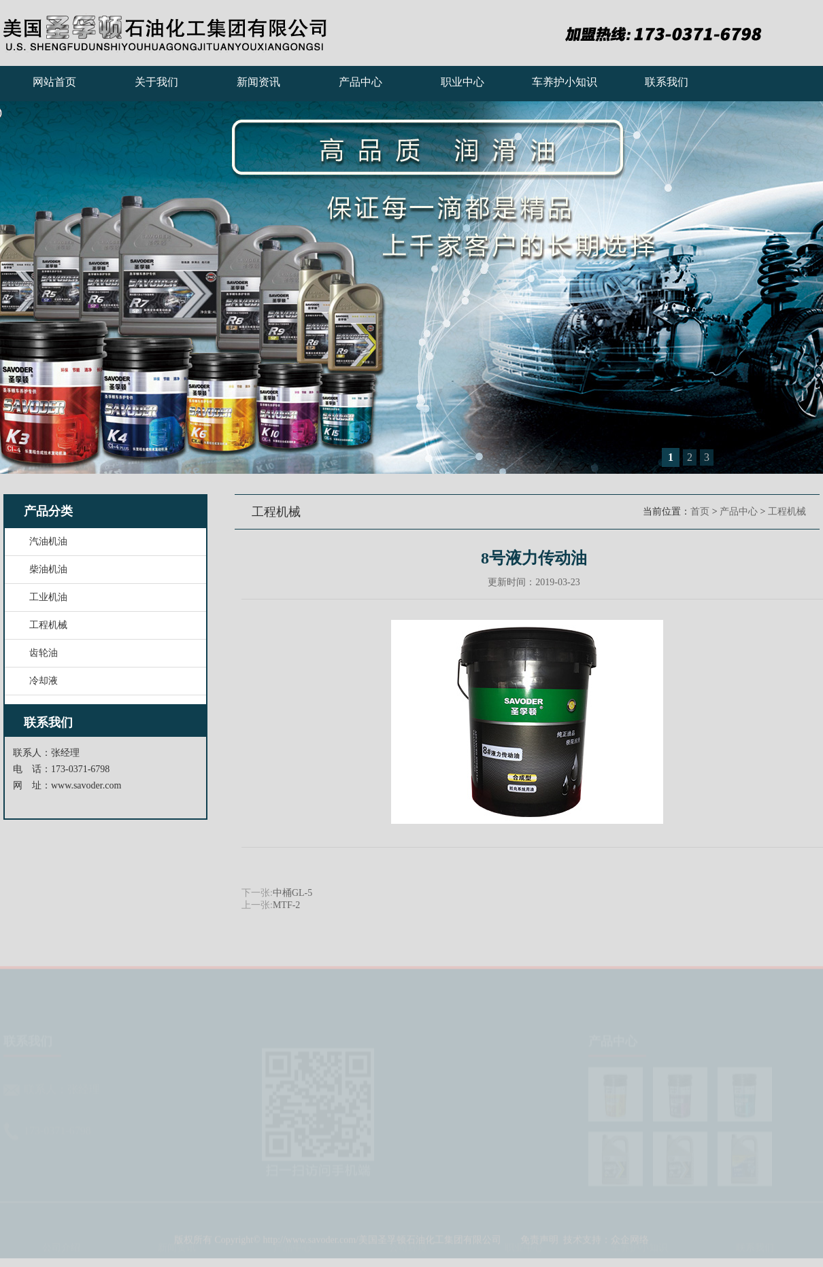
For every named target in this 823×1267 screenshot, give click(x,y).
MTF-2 (286, 905)
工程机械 (787, 511)
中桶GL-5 (292, 893)
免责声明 (539, 1243)
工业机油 (48, 597)
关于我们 (156, 82)
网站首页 (54, 82)
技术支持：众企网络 (606, 1243)
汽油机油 (48, 541)
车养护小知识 (564, 82)
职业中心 (462, 82)
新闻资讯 (258, 82)
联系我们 (666, 82)
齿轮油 (43, 653)
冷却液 (43, 681)
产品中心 (360, 82)
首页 (699, 511)
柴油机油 (48, 569)
